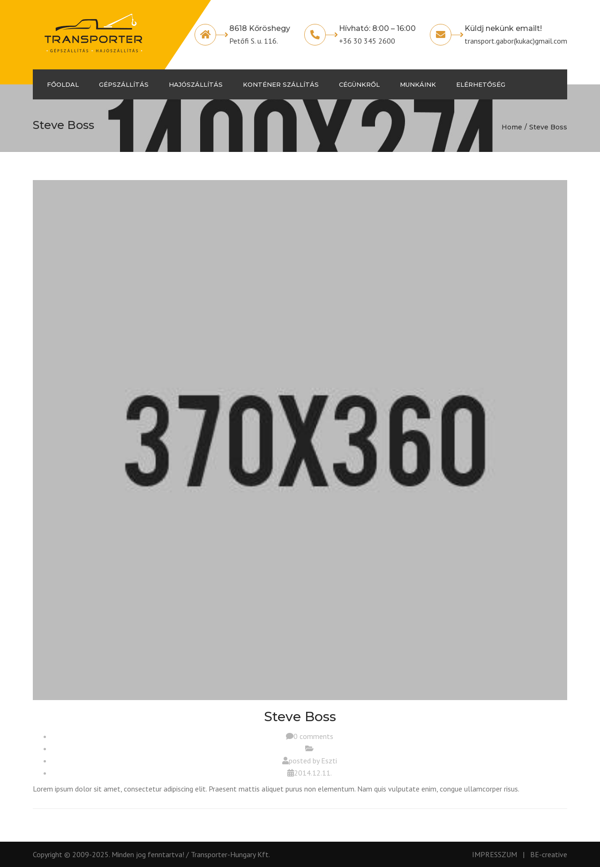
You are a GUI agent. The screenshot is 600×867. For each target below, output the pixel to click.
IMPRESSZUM (494, 854)
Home (512, 127)
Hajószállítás (196, 84)
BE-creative (548, 854)
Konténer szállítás (281, 84)
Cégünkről (359, 84)
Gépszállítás (124, 84)
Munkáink (418, 84)
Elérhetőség (480, 84)
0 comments (313, 736)
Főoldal (63, 84)
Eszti (329, 760)
